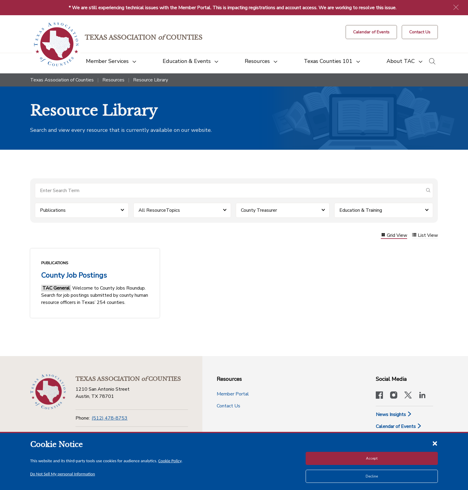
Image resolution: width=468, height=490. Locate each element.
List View (425, 235)
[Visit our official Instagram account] (393, 395)
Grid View (394, 235)
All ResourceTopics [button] (159, 210)
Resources (113, 80)
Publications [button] (53, 210)
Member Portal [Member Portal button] (233, 394)
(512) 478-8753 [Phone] (109, 418)
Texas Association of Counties (62, 80)
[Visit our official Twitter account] (408, 395)
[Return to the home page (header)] (56, 44)
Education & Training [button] (360, 210)
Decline (372, 476)
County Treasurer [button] (259, 210)
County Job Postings (74, 275)
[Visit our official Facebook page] (379, 395)
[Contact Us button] (420, 32)
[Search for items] (229, 190)
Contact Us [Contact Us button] (228, 406)
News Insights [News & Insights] (394, 414)
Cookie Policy (169, 460)
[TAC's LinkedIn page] (422, 395)
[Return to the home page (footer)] (48, 392)
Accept (372, 458)
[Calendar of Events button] (371, 32)
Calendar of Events (399, 426)
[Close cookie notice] (435, 443)
